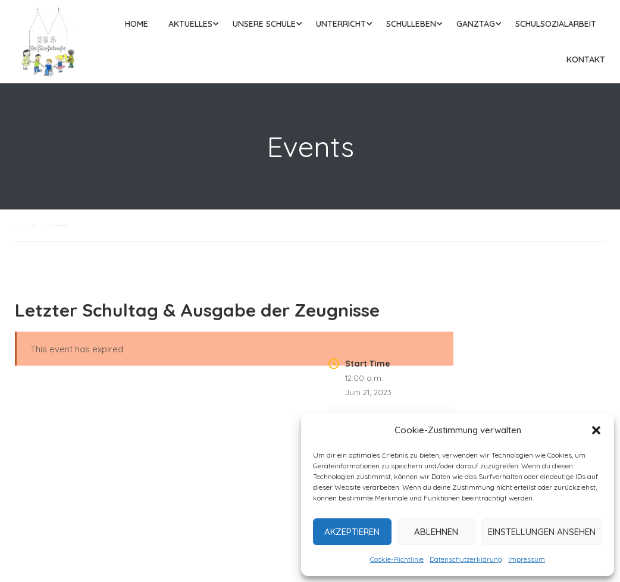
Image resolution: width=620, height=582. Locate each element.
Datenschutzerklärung (466, 559)
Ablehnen (436, 531)
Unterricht (341, 23)
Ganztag (475, 23)
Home (136, 23)
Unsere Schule (264, 23)
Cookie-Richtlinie (397, 559)
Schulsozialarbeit (555, 23)
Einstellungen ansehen (542, 531)
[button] (596, 430)
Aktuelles (190, 23)
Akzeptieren (352, 531)
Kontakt (585, 59)
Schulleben (411, 23)
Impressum (526, 559)
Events (33, 225)
